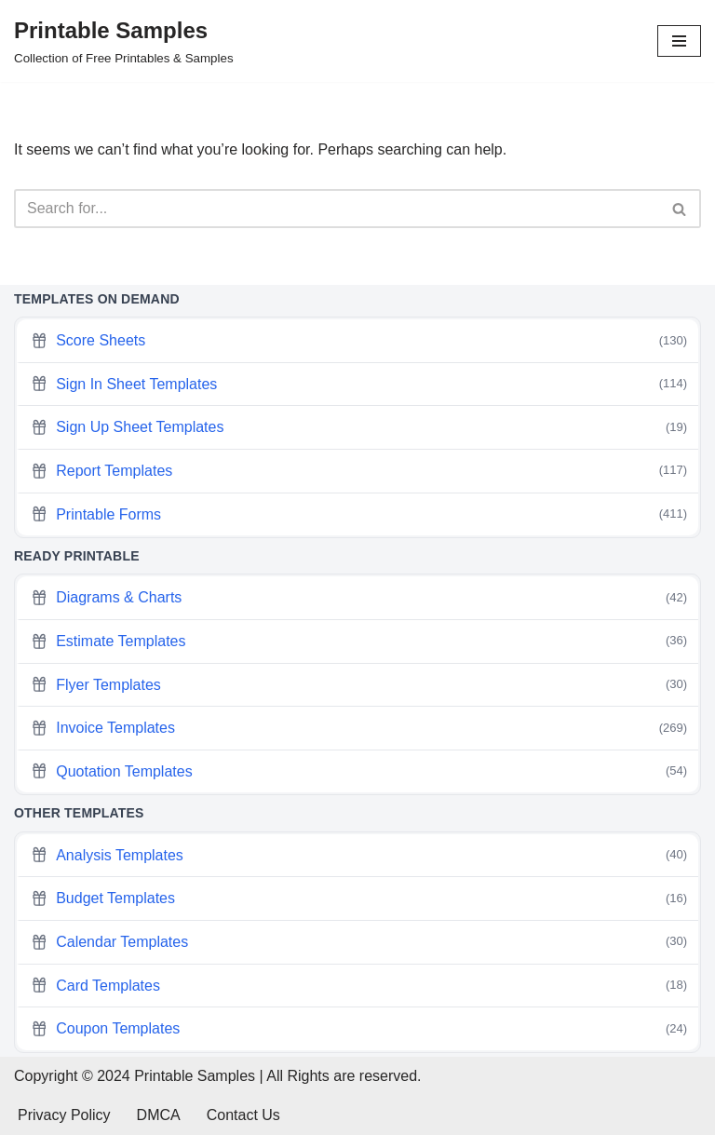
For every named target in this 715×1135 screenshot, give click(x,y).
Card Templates (359, 985)
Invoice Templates (359, 728)
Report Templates (359, 470)
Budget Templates (359, 899)
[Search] (336, 208)
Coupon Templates (359, 1029)
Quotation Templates (359, 771)
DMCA (159, 1115)
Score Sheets (359, 341)
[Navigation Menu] (679, 41)
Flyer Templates (359, 685)
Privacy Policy (64, 1115)
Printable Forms (359, 514)
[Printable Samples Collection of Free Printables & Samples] (124, 41)
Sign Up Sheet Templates (359, 428)
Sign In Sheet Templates (359, 384)
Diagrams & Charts (359, 598)
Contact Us (243, 1115)
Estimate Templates (359, 641)
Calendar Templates (359, 942)
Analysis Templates (359, 855)
